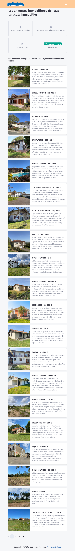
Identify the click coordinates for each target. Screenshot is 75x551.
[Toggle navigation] (66, 4)
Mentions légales (54, 547)
